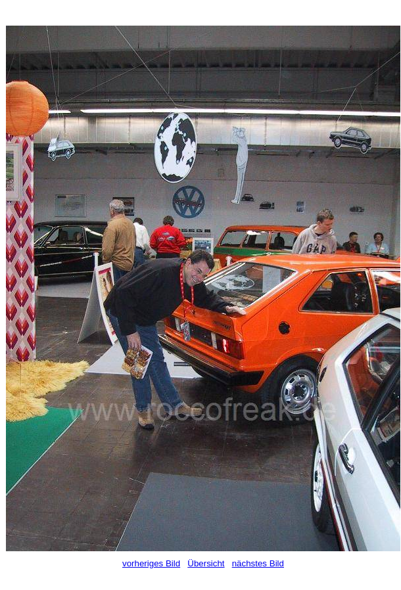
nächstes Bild (258, 563)
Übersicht (205, 563)
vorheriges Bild (151, 563)
